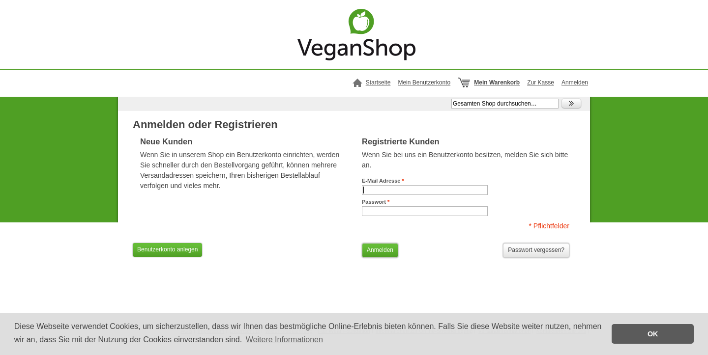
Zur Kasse (540, 82)
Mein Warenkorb (497, 82)
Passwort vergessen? (536, 249)
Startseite (378, 82)
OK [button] (653, 334)
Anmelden (574, 82)
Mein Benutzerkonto (424, 82)
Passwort (375, 202)
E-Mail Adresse (383, 181)
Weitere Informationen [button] (284, 339)
